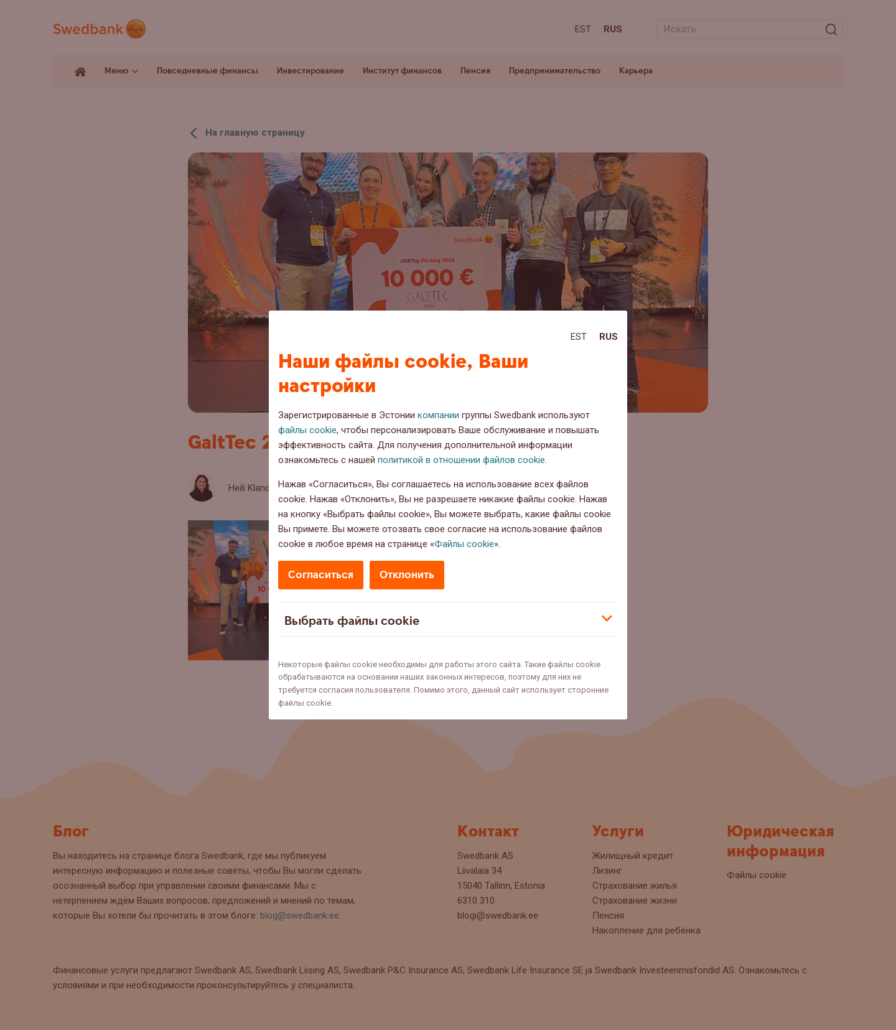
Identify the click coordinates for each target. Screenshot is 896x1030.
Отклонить (407, 575)
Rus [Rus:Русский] (608, 336)
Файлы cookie (464, 544)
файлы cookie (307, 430)
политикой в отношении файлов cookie (461, 460)
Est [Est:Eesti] (579, 336)
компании (438, 415)
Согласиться (320, 575)
